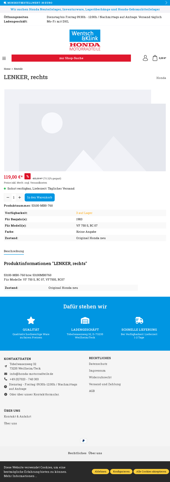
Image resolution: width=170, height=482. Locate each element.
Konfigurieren (121, 471)
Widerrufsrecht (100, 377)
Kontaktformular (46, 394)
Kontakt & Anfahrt (17, 416)
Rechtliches (100, 358)
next (165, 3)
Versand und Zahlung (105, 384)
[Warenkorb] (159, 58)
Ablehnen (100, 471)
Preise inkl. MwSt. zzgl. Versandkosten (25, 182)
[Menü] (4, 58)
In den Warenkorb (39, 197)
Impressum (97, 370)
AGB (92, 391)
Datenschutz (98, 364)
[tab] (14, 251)
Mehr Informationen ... (20, 476)
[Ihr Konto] (145, 58)
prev (6, 3)
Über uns (12, 410)
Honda (161, 78)
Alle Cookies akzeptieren (151, 471)
